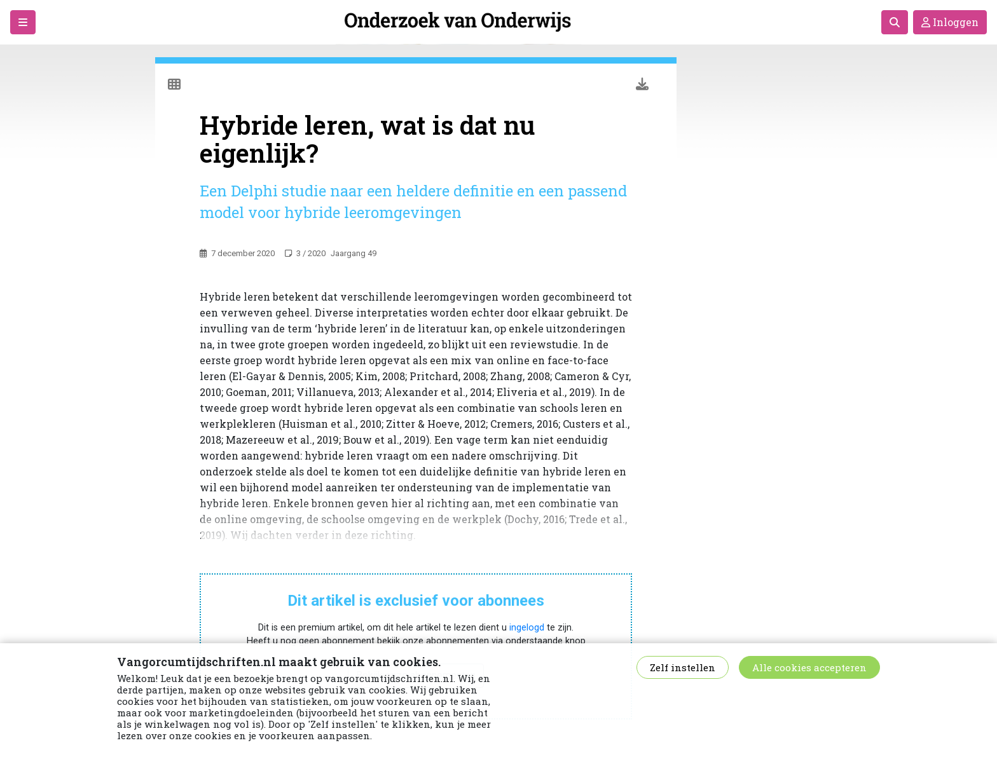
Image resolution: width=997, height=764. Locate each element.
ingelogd (526, 627)
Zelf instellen (682, 667)
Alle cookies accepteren (809, 667)
